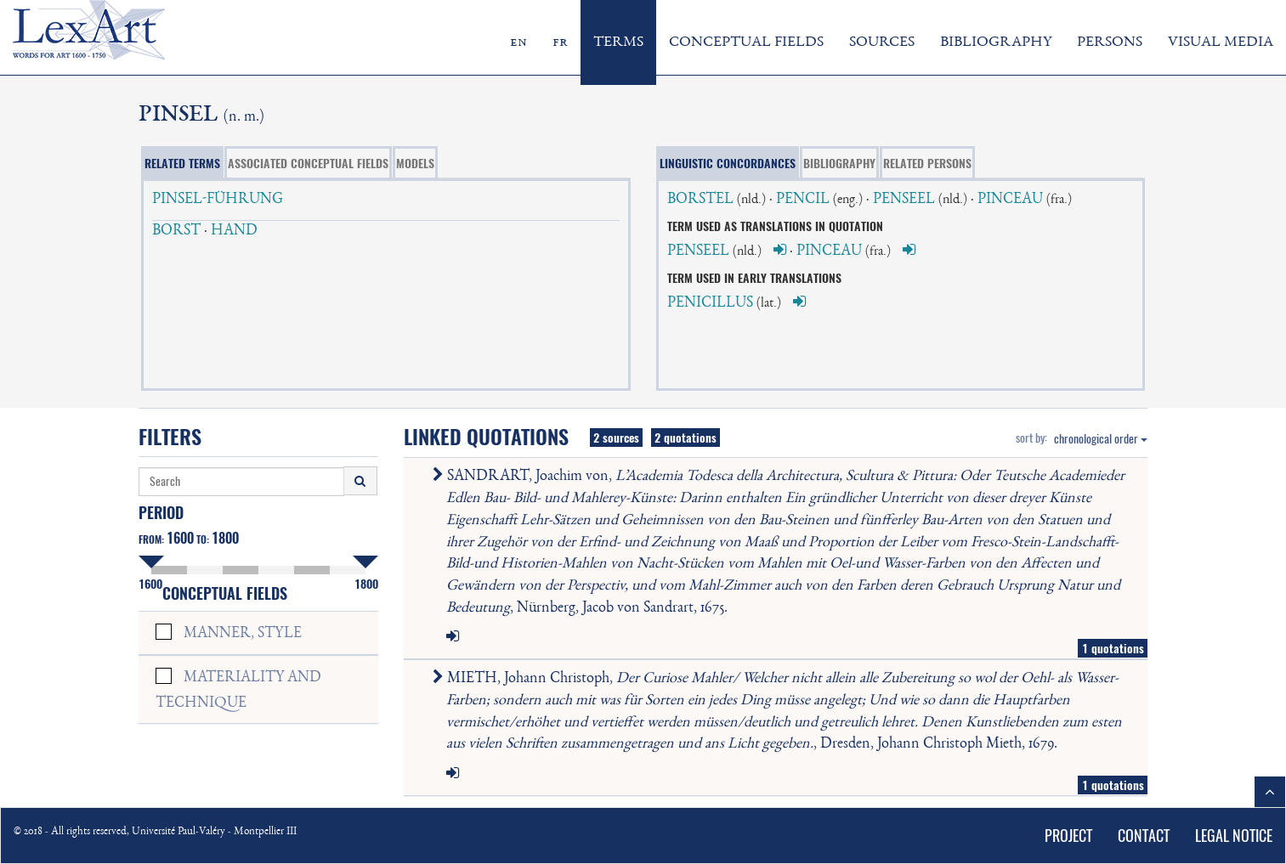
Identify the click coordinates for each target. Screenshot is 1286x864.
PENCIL (803, 199)
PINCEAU (1010, 199)
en (518, 42)
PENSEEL (904, 199)
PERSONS (1109, 42)
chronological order (1100, 439)
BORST (176, 231)
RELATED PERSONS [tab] (927, 163)
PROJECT (1068, 835)
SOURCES (882, 42)
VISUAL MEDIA (1220, 42)
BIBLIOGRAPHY (995, 42)
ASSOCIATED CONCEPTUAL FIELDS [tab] (308, 163)
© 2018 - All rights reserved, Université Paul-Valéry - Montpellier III (155, 832)
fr (560, 42)
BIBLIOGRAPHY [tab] (839, 163)
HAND (234, 231)
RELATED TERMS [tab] (182, 163)
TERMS (618, 42)
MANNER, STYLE (243, 633)
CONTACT (1144, 835)
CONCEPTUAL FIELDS (746, 42)
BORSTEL (700, 199)
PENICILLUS (710, 303)
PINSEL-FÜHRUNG (217, 199)
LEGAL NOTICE (1233, 835)
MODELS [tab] (415, 163)
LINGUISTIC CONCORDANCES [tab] (728, 163)
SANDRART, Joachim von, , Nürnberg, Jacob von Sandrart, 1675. (782, 542)
